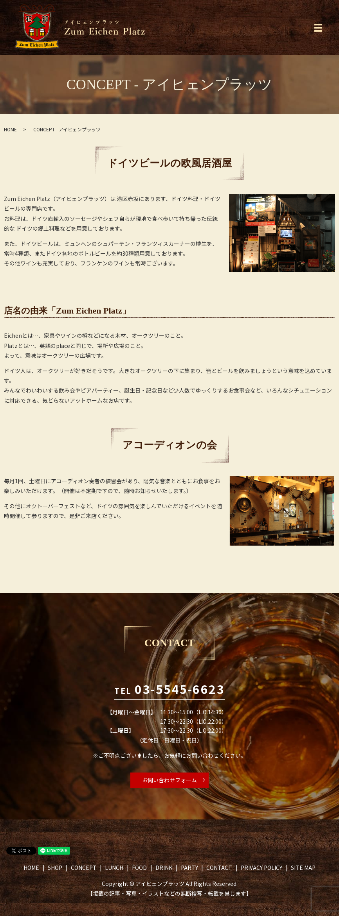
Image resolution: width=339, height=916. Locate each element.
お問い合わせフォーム (169, 780)
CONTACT (219, 867)
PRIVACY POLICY (261, 867)
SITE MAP (303, 867)
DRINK (163, 867)
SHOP (55, 867)
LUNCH (114, 867)
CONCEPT (84, 867)
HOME (10, 129)
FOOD (139, 867)
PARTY (189, 867)
